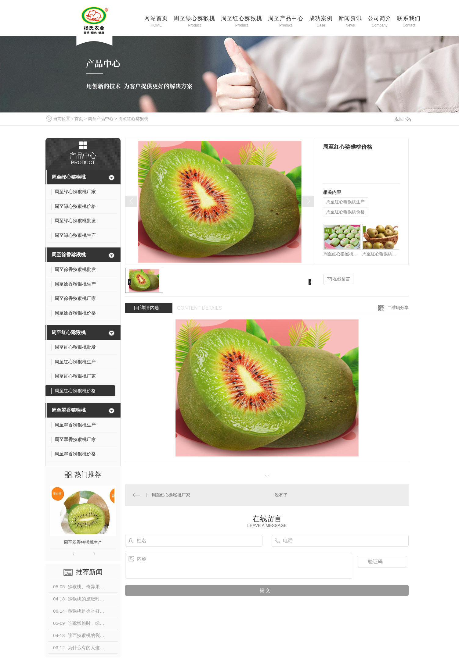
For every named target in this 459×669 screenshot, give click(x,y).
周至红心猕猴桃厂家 (380, 253)
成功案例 (321, 21)
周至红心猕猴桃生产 (345, 201)
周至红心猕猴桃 (241, 21)
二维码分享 (398, 307)
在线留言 (338, 279)
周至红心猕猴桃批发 (341, 253)
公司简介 (380, 21)
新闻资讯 (350, 21)
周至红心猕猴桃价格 (345, 211)
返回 (403, 118)
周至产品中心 (285, 21)
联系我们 (409, 21)
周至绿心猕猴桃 (194, 21)
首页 (78, 118)
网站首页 (156, 21)
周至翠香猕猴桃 (69, 410)
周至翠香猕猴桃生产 (83, 542)
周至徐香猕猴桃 (69, 254)
